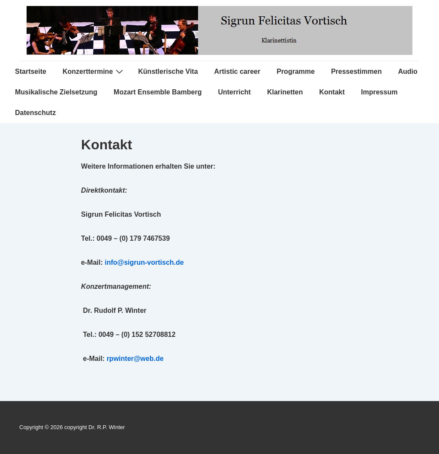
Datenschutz (35, 112)
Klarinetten (285, 92)
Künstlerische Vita (168, 71)
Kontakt (332, 92)
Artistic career (237, 71)
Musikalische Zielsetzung (56, 92)
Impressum (379, 92)
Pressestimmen (356, 71)
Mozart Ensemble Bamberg (157, 92)
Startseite (30, 71)
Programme (296, 71)
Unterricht (234, 92)
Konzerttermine (94, 71)
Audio (407, 71)
